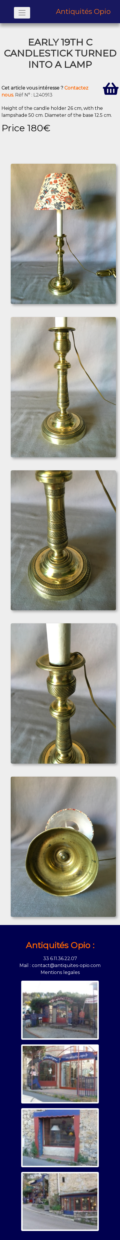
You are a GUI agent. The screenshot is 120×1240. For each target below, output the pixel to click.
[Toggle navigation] (22, 13)
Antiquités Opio (83, 12)
